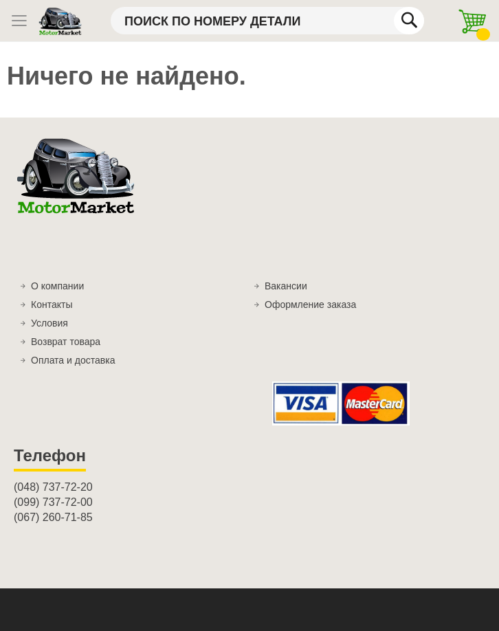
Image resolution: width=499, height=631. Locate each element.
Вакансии (286, 285)
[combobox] (267, 20)
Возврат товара (65, 341)
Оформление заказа (310, 304)
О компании (57, 285)
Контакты (51, 304)
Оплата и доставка (73, 360)
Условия (49, 323)
